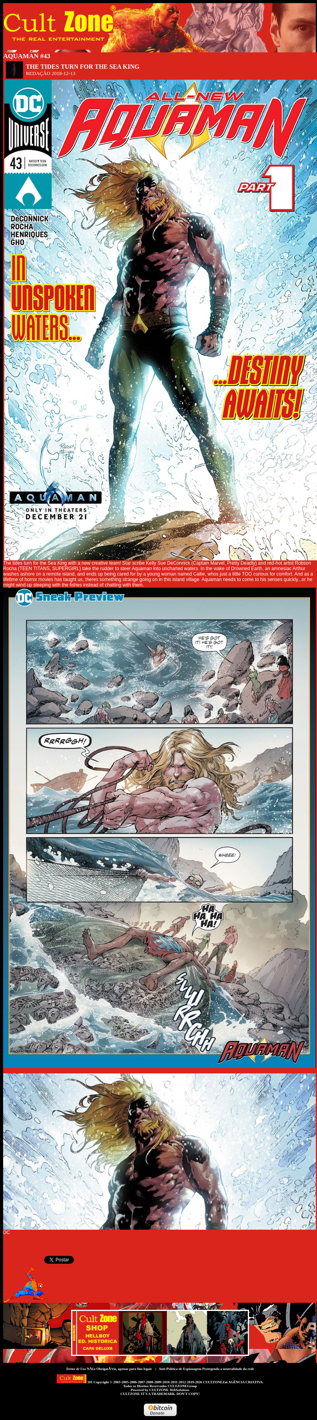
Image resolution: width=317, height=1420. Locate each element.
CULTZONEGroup (182, 1386)
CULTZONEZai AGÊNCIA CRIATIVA (232, 1382)
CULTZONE (169, 1390)
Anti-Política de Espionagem (180, 1369)
